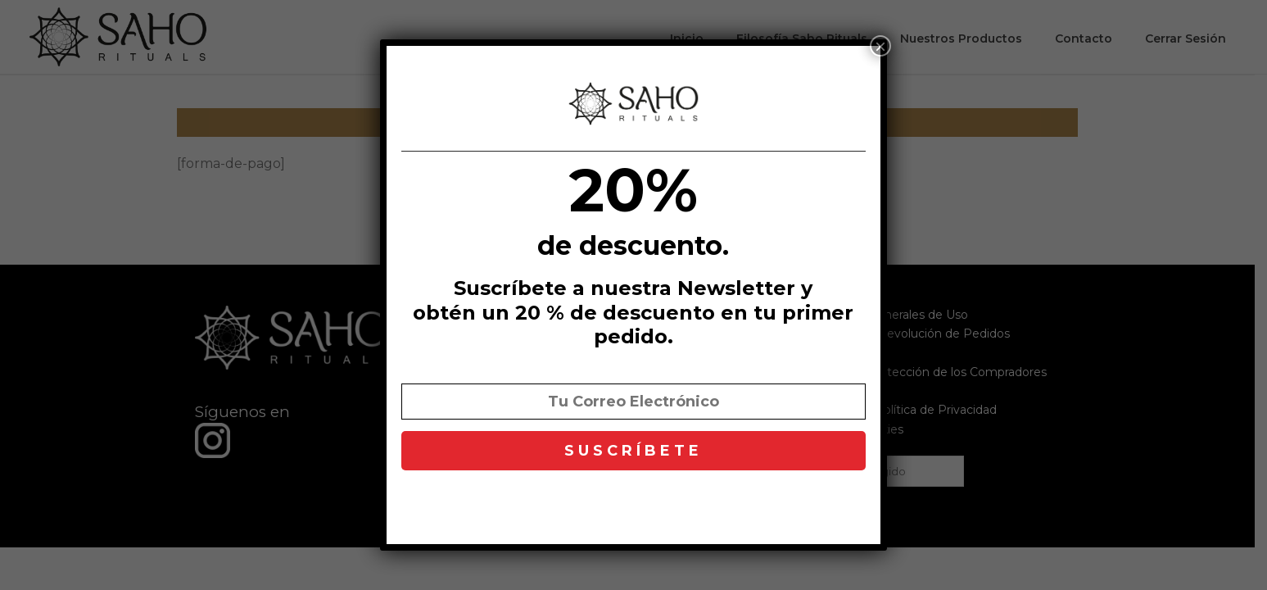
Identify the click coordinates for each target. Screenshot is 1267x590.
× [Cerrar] (880, 46)
